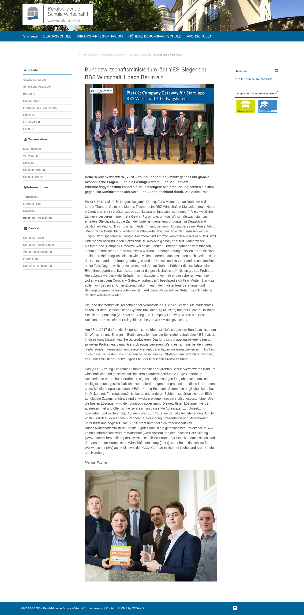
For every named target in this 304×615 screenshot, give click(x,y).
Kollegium (29, 162)
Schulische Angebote (37, 86)
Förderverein (31, 121)
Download (29, 210)
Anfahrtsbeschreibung (37, 251)
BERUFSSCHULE (57, 36)
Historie (28, 128)
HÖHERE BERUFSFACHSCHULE (154, 36)
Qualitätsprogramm (35, 79)
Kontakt (31, 228)
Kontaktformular (33, 237)
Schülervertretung (35, 169)
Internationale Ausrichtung (40, 107)
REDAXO (138, 608)
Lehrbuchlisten (32, 203)
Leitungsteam (32, 148)
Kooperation (31, 100)
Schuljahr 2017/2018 (140, 54)
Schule (31, 70)
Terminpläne (31, 196)
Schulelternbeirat (34, 177)
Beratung (29, 93)
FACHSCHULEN (199, 36)
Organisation (35, 139)
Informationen (90, 54)
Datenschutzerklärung (37, 266)
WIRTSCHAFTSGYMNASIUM (100, 36)
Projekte (28, 114)
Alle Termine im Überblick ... (257, 79)
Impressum (30, 259)
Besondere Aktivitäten (113, 54)
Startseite (30, 36)
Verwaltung (30, 155)
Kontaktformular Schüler (39, 244)
